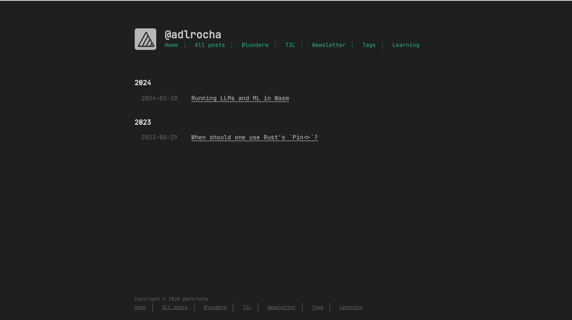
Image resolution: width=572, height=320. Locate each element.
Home (171, 45)
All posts (210, 45)
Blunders (255, 45)
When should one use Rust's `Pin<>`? (255, 137)
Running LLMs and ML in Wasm (240, 98)
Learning (406, 45)
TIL (290, 45)
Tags (369, 45)
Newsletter (329, 45)
